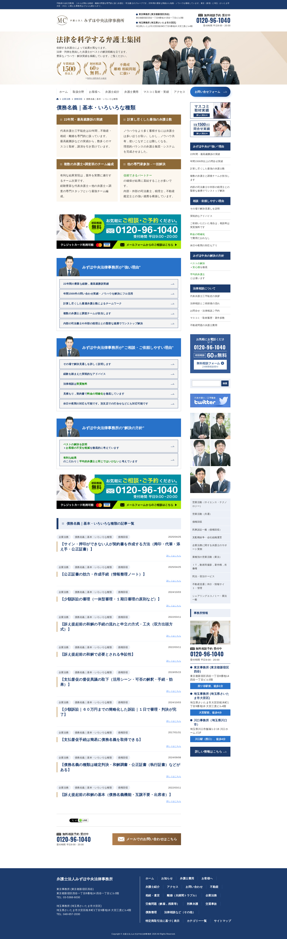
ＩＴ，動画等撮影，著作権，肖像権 (209, 566)
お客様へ (94, 91)
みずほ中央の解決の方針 (208, 255)
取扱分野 (78, 91)
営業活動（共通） (202, 514)
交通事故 (211, 903)
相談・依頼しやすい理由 (208, 201)
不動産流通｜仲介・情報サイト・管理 (208, 586)
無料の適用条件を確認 (96, 78)
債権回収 (78, 99)
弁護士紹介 (112, 91)
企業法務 (66, 99)
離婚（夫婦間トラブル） (182, 895)
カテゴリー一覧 (197, 920)
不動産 (214, 886)
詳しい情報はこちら (208, 751)
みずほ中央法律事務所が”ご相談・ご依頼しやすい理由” (128, 348)
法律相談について (204, 288)
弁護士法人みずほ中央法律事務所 (85, 879)
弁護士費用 (131, 91)
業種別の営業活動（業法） (207, 557)
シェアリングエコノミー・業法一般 (209, 598)
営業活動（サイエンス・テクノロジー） (209, 504)
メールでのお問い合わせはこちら (151, 839)
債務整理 (151, 912)
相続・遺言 (153, 895)
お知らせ (167, 878)
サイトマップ (222, 920)
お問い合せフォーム (207, 91)
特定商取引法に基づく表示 (163, 920)
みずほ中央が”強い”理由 (208, 146)
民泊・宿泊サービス (203, 576)
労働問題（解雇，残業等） (163, 903)
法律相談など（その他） (179, 912)
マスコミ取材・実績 (156, 91)
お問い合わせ (194, 886)
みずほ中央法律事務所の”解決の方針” (113, 428)
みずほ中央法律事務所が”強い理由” (111, 267)
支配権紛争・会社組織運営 (207, 537)
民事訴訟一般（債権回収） (207, 529)
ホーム (63, 91)
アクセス (179, 91)
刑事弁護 (192, 903)
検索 (225, 383)
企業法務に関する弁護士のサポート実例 (209, 547)
